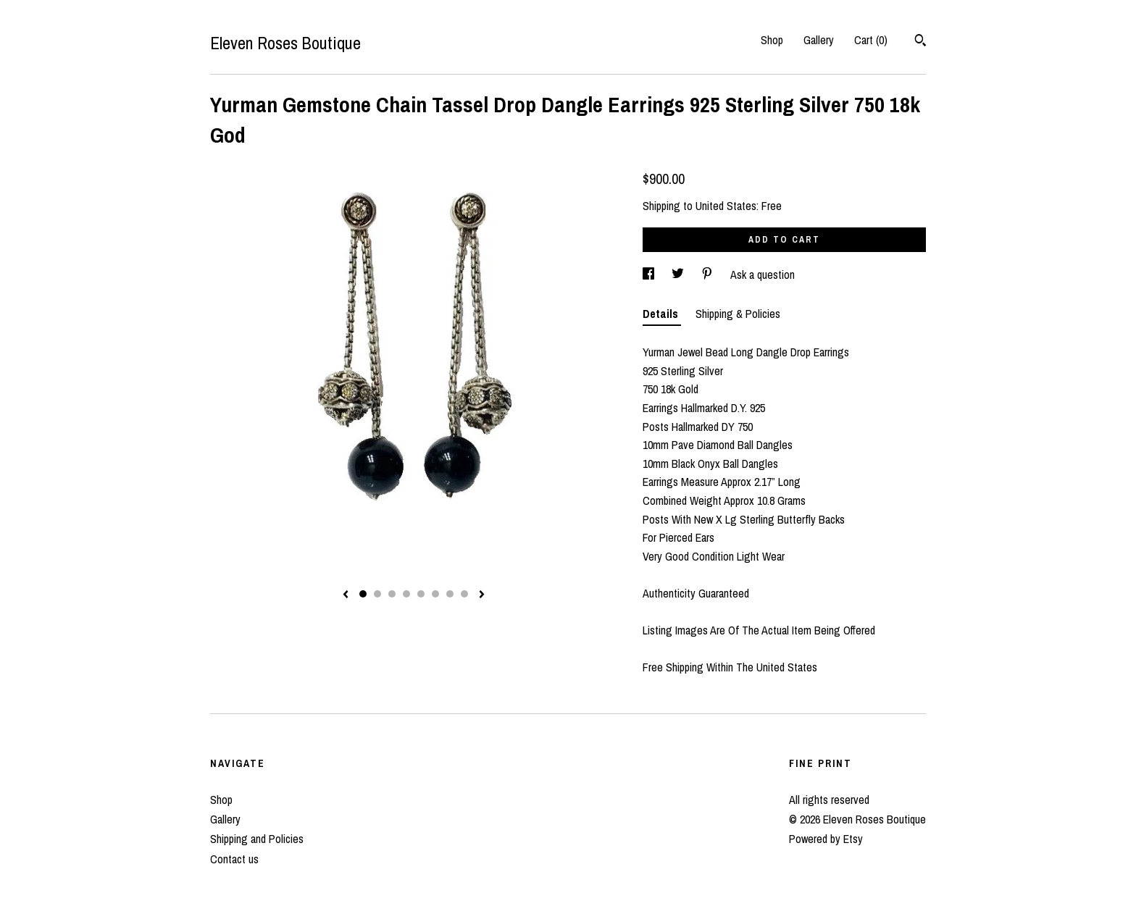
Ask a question (762, 274)
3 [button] (392, 594)
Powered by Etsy (826, 839)
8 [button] (464, 594)
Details (662, 314)
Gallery (818, 40)
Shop (772, 40)
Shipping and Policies (257, 839)
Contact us (234, 859)
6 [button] (435, 594)
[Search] (920, 42)
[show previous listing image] (345, 595)
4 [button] (406, 594)
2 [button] (377, 594)
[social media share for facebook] (650, 274)
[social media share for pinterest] (708, 274)
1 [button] (363, 594)
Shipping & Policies (738, 314)
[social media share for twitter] (679, 274)
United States (726, 206)
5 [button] (421, 594)
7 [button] (450, 594)
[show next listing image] (481, 595)
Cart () (871, 40)
